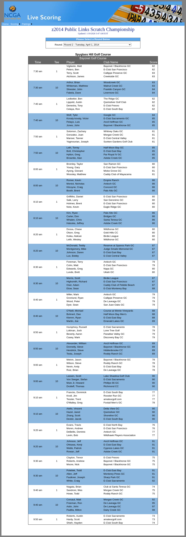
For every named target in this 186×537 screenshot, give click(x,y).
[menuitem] (5, 24)
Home (5, 24)
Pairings (26, 24)
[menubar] (17, 24)
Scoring (15, 24)
